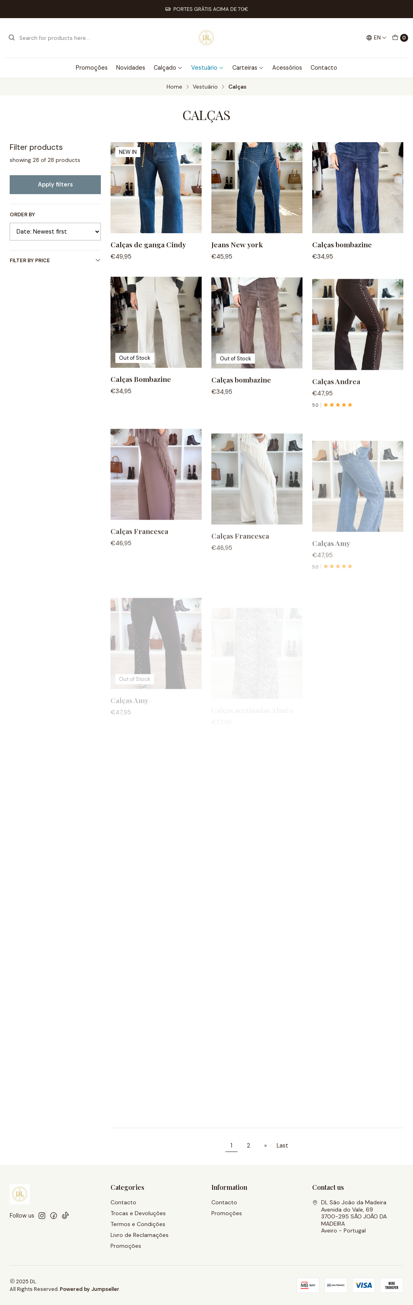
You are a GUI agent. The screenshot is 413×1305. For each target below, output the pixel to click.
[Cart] (400, 38)
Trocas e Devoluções (138, 1213)
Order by (22, 214)
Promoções (92, 67)
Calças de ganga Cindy (148, 244)
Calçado (168, 67)
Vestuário (207, 67)
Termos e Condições (138, 1224)
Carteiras (248, 67)
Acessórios (287, 67)
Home (174, 87)
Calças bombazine (342, 244)
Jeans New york (237, 244)
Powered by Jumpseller (89, 1289)
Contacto (324, 67)
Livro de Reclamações (140, 1235)
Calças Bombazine (141, 418)
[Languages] (376, 38)
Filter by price (55, 260)
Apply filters (55, 184)
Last (282, 1145)
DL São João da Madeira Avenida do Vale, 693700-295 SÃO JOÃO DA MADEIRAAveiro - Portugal (349, 1216)
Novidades (130, 67)
